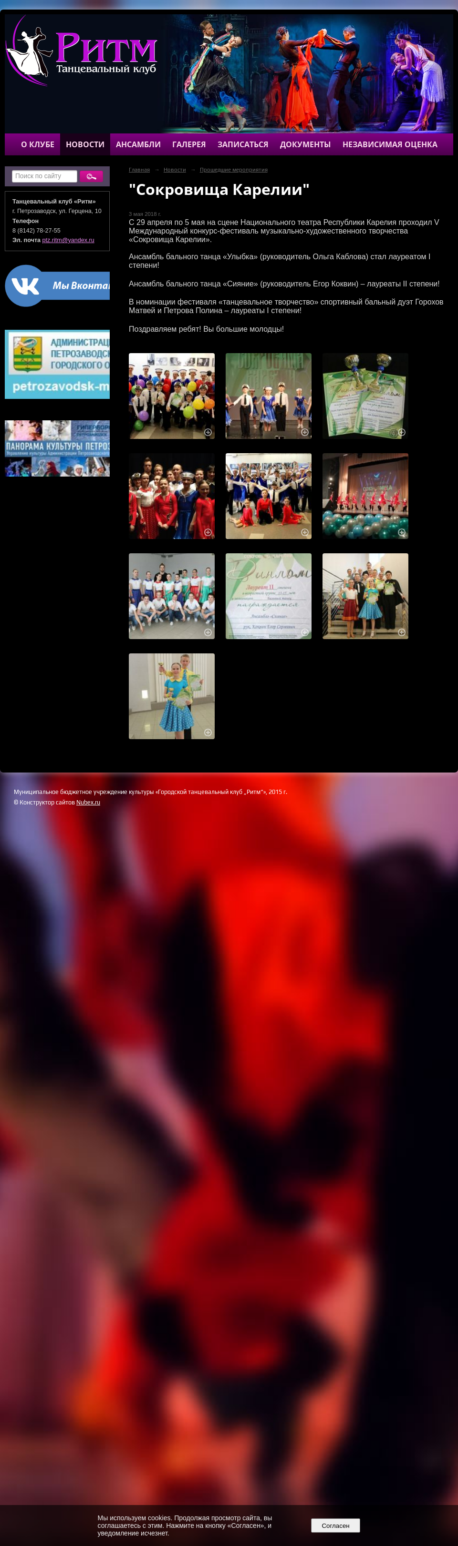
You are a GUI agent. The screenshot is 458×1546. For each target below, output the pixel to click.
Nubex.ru (88, 802)
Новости (85, 144)
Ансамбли (138, 144)
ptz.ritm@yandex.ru (68, 240)
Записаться (243, 144)
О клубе (37, 144)
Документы (305, 144)
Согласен (335, 1525)
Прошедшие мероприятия (234, 169)
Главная (139, 169)
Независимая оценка (390, 144)
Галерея (189, 144)
